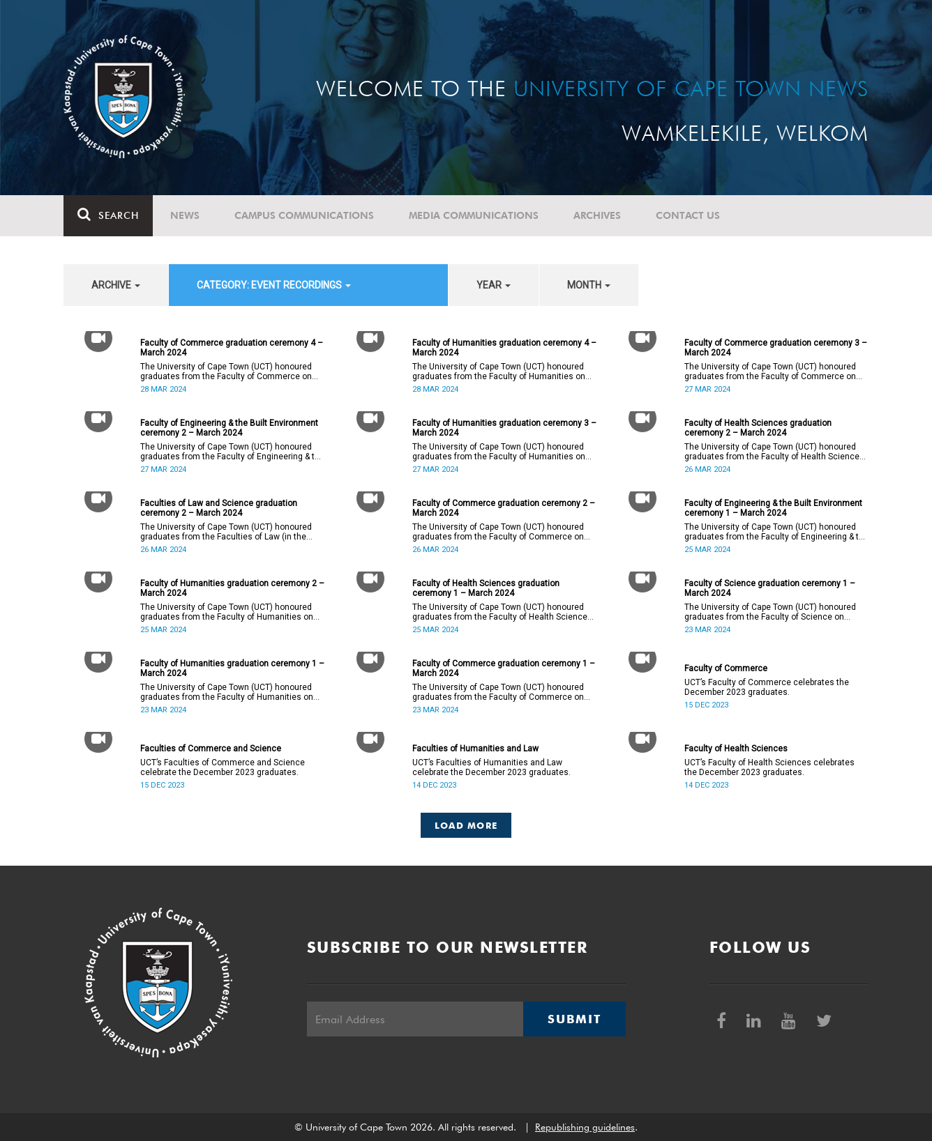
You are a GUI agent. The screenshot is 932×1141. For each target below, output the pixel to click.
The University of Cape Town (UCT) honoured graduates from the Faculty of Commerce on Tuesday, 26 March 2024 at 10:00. (498, 532)
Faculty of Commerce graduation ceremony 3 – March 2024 (775, 348)
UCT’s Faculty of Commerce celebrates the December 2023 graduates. (766, 687)
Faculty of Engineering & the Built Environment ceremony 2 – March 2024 (229, 428)
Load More (466, 825)
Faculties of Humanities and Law (475, 748)
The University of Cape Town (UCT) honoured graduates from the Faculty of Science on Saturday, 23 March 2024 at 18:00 (770, 612)
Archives (597, 215)
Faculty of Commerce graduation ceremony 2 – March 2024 (503, 508)
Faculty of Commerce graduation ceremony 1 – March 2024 (503, 668)
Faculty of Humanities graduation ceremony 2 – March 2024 (232, 588)
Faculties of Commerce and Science (210, 748)
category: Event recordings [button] (274, 285)
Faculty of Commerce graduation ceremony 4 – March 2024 (231, 348)
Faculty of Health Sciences (736, 748)
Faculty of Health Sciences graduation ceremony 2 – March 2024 (758, 428)
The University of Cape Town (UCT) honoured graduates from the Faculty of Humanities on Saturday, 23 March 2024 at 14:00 (226, 692)
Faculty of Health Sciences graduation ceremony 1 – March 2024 (485, 588)
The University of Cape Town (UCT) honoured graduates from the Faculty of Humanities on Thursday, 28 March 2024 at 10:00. (498, 371)
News (185, 215)
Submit (574, 1019)
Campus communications (304, 215)
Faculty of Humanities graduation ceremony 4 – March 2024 (504, 348)
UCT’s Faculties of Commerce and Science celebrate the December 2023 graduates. (222, 767)
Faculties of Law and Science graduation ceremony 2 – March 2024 (218, 508)
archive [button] (115, 285)
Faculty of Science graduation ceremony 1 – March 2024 (769, 588)
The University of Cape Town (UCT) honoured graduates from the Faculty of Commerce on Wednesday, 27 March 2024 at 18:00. (770, 371)
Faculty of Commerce (725, 668)
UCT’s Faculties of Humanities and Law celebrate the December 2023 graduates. (491, 767)
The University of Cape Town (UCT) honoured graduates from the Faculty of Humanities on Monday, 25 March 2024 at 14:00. (226, 612)
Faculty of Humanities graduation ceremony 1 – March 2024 (232, 668)
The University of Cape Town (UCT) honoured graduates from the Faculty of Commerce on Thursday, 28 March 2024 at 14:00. (226, 371)
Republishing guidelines (585, 1127)
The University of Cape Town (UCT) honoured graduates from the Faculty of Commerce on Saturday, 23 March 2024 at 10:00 (498, 692)
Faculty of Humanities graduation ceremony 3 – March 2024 (504, 428)
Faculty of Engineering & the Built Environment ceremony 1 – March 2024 (773, 508)
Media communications (474, 215)
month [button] (588, 285)
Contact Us (688, 215)
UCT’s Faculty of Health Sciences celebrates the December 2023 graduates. (769, 767)
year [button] (493, 285)
